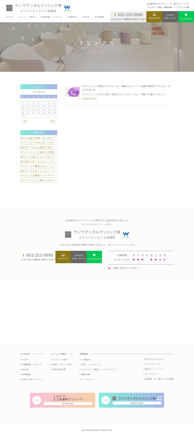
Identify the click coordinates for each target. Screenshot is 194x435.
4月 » (53, 120)
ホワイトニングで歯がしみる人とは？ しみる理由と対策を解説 (55, 180)
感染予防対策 (59, 369)
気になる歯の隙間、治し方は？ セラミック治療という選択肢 (54, 137)
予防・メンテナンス (91, 364)
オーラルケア (151, 373)
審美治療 (85, 374)
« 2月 (24, 120)
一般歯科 (85, 359)
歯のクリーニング (154, 368)
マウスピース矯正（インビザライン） (99, 369)
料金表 (25, 369)
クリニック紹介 (60, 359)
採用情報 (26, 374)
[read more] (89, 98)
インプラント (88, 379)
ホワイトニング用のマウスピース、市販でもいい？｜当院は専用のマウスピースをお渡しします (134, 86)
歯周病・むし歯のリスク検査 (159, 378)
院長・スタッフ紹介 (62, 364)
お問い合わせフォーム (33, 379)
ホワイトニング (153, 363)
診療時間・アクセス (31, 364)
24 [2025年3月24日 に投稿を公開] (23, 112)
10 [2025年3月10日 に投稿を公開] (23, 106)
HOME (25, 359)
